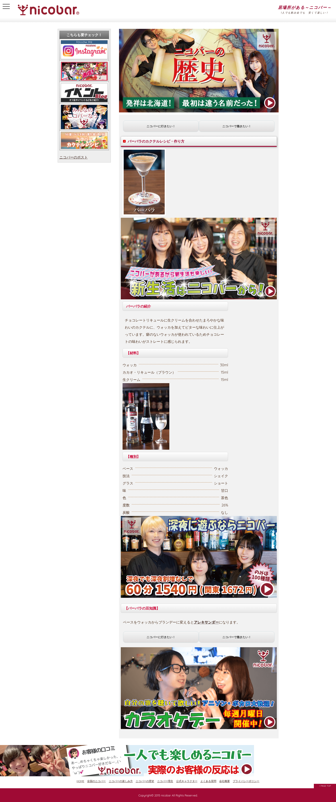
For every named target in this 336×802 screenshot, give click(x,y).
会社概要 (224, 781)
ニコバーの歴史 (145, 781)
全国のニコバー (96, 781)
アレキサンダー (206, 622)
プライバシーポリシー (246, 781)
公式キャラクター (186, 781)
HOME (80, 781)
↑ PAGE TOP (325, 785)
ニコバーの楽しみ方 (121, 781)
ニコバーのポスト (73, 157)
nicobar (166, 795)
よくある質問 (208, 781)
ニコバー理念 (165, 781)
